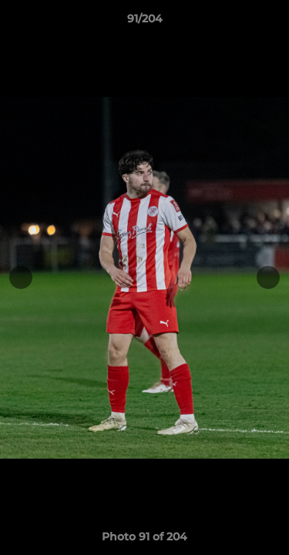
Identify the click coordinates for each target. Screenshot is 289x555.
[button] (270, 22)
